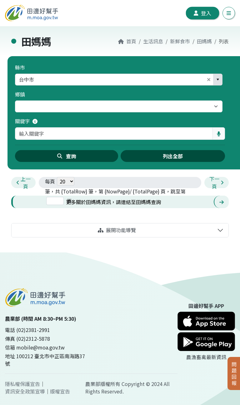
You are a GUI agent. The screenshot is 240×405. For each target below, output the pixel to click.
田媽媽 (204, 41)
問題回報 (234, 373)
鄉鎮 (20, 94)
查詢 (66, 156)
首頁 (127, 41)
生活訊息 (153, 41)
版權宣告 (60, 391)
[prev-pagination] (23, 182)
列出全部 (173, 156)
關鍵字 (26, 121)
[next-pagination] (216, 182)
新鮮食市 (180, 41)
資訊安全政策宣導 (25, 391)
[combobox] (109, 79)
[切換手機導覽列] (228, 13)
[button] (208, 79)
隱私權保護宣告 (22, 384)
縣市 (20, 67)
